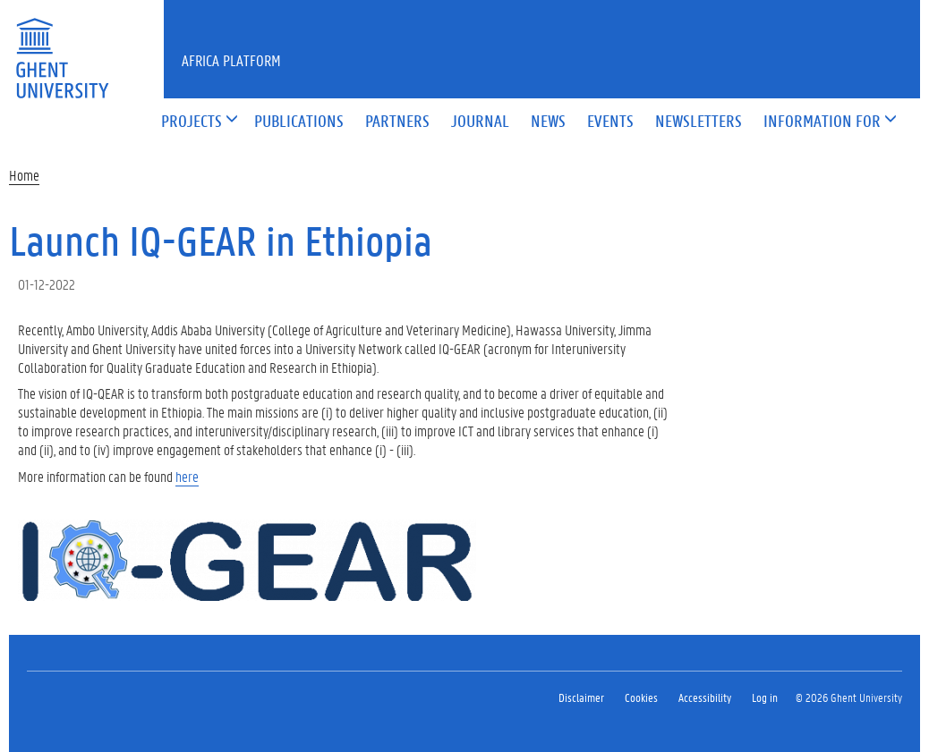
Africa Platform (231, 60)
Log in (765, 697)
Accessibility (704, 697)
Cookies (641, 697)
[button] (191, 122)
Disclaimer (581, 697)
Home (24, 174)
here (187, 476)
